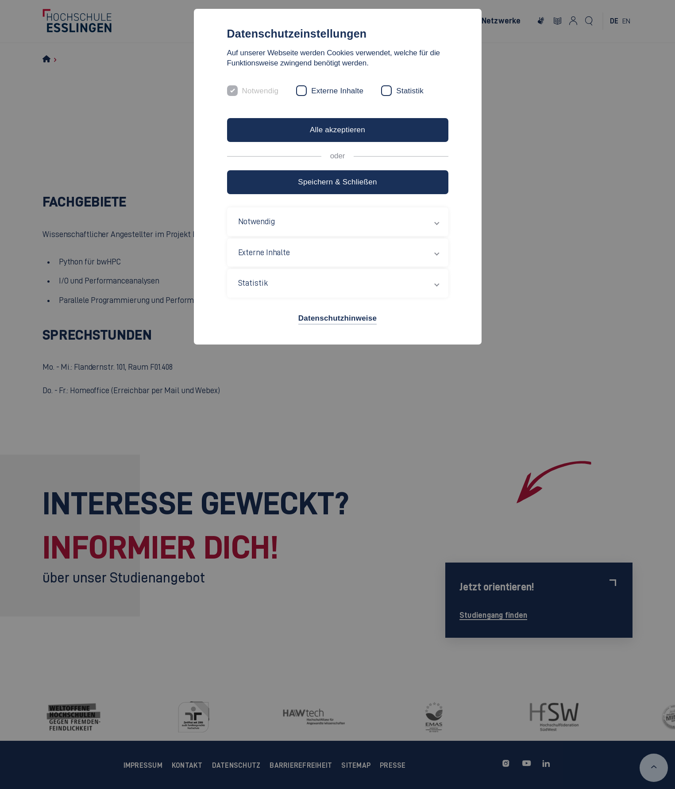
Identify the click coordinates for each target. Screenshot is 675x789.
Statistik (410, 91)
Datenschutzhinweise (337, 318)
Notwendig (260, 91)
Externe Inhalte (337, 91)
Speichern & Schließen (337, 182)
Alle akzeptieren (337, 130)
